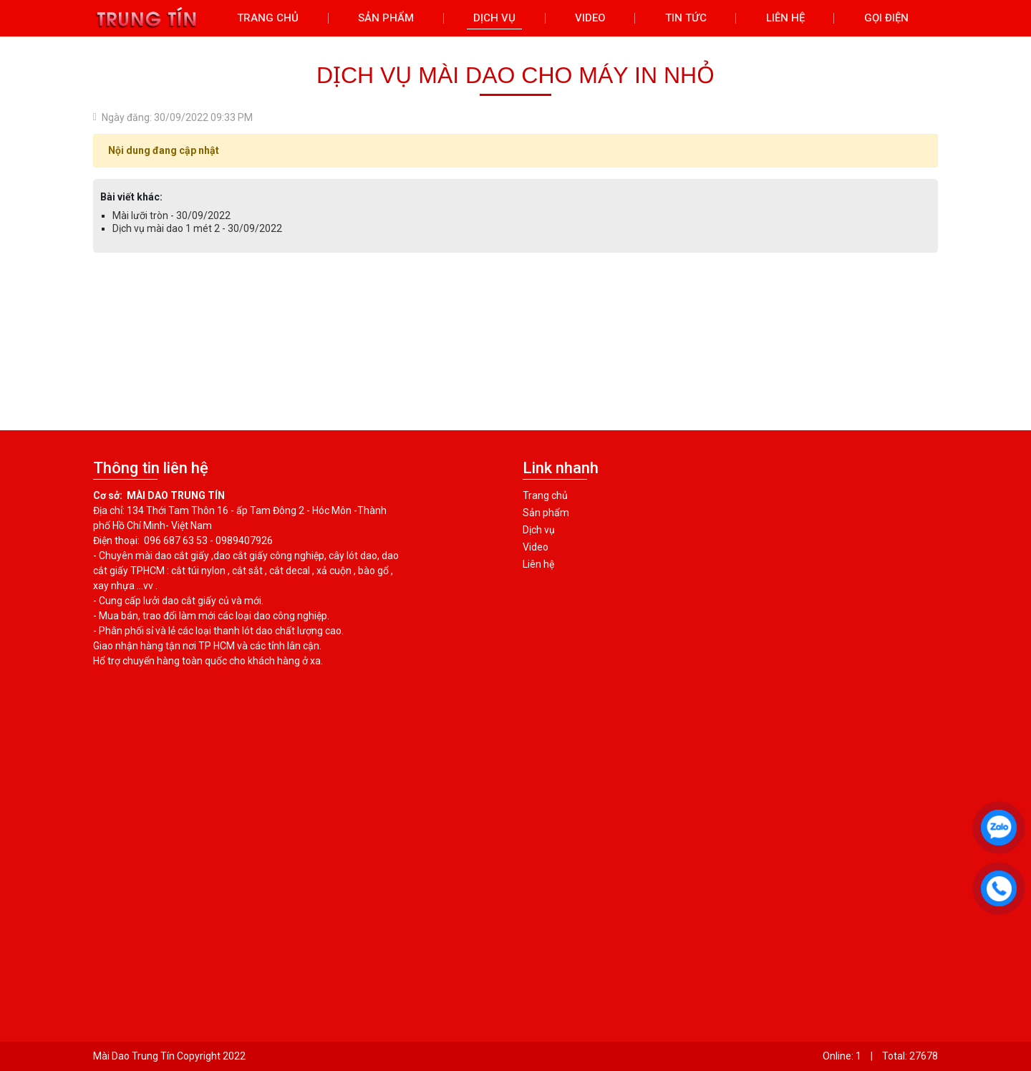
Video (535, 547)
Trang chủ (545, 495)
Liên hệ (538, 564)
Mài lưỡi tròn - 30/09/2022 (171, 215)
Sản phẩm (546, 512)
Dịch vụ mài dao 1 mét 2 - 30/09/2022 (197, 228)
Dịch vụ (539, 530)
